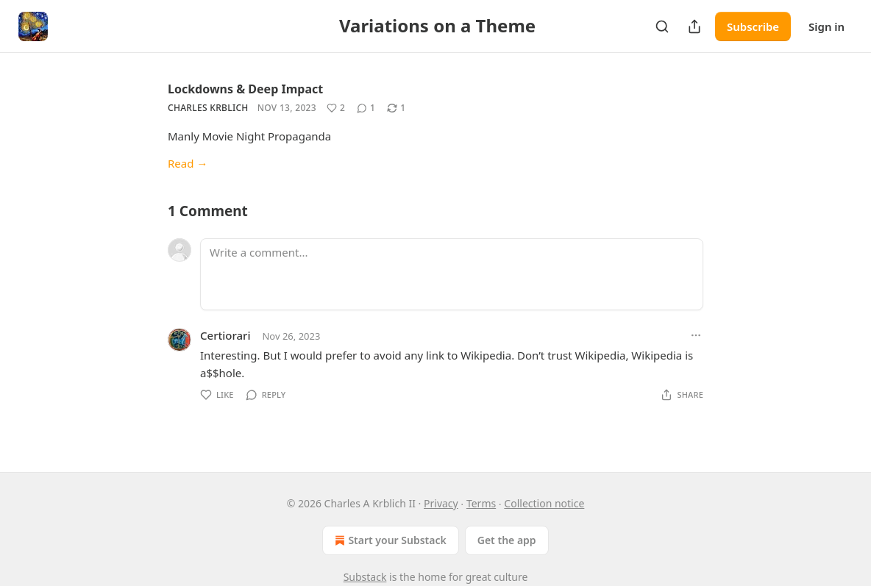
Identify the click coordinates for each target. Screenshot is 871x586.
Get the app (506, 540)
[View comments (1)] (366, 108)
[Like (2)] (335, 108)
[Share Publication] (694, 26)
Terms (481, 503)
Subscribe (753, 26)
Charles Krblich (208, 107)
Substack (365, 577)
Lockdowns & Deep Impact (245, 89)
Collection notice (544, 503)
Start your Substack (389, 540)
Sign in (826, 26)
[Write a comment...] (451, 274)
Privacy (441, 503)
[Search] (662, 26)
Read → (187, 163)
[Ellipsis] (696, 335)
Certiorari (225, 335)
